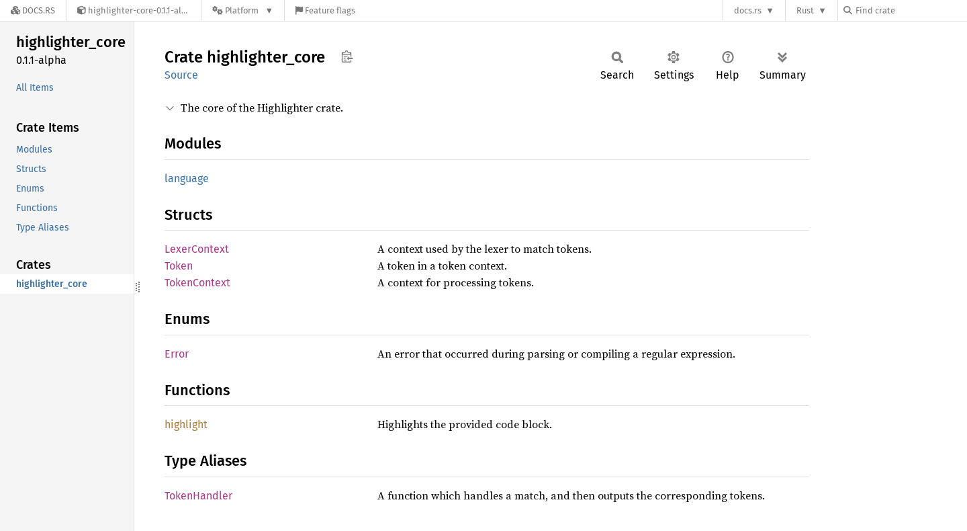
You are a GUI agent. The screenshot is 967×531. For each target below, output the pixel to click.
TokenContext (197, 282)
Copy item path (347, 56)
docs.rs (748, 10)
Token (179, 265)
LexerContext (197, 249)
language (187, 178)
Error (177, 354)
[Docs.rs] (33, 10)
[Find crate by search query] (910, 10)
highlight (186, 424)
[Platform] (242, 10)
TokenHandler (198, 495)
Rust (805, 10)
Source (181, 75)
